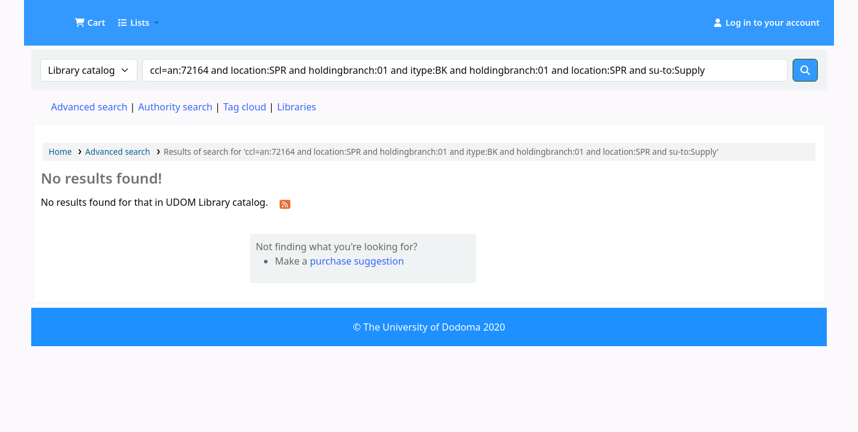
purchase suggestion (357, 261)
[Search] (805, 70)
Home (60, 151)
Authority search (175, 106)
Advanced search (89, 106)
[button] (90, 22)
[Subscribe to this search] (285, 203)
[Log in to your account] (765, 22)
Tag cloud (244, 106)
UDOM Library (64, 17)
